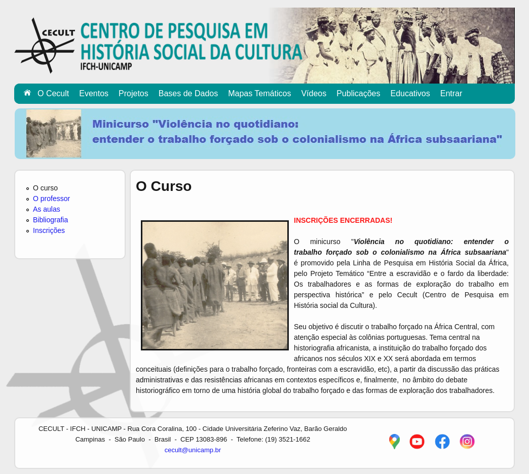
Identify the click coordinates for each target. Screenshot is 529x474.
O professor (51, 198)
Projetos (133, 93)
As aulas (46, 209)
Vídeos (313, 93)
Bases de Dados (188, 93)
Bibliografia (50, 220)
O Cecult (53, 93)
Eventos (93, 93)
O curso (45, 188)
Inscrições (49, 230)
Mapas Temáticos (259, 93)
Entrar (451, 93)
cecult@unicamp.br (193, 450)
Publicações (358, 93)
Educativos (410, 93)
